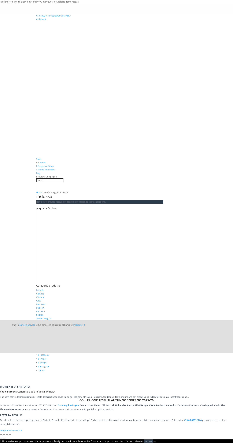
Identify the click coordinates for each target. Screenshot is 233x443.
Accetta (148, 441)
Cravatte (40, 297)
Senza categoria (44, 318)
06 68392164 (42, 15)
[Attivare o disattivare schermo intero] (4, 434)
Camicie (40, 293)
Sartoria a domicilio (45, 169)
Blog (38, 173)
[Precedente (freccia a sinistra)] (1, 438)
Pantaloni (40, 304)
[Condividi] (7, 434)
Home (39, 192)
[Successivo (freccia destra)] (4, 438)
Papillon (40, 307)
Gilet (38, 300)
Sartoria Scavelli (27, 324)
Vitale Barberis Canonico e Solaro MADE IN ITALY (28, 391)
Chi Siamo (41, 162)
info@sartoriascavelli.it (11, 430)
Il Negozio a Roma (45, 166)
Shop (38, 159)
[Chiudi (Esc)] (10, 434)
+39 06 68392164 (193, 419)
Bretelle (40, 290)
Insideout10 (79, 324)
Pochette (40, 311)
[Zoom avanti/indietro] (1, 434)
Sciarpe (39, 314)
